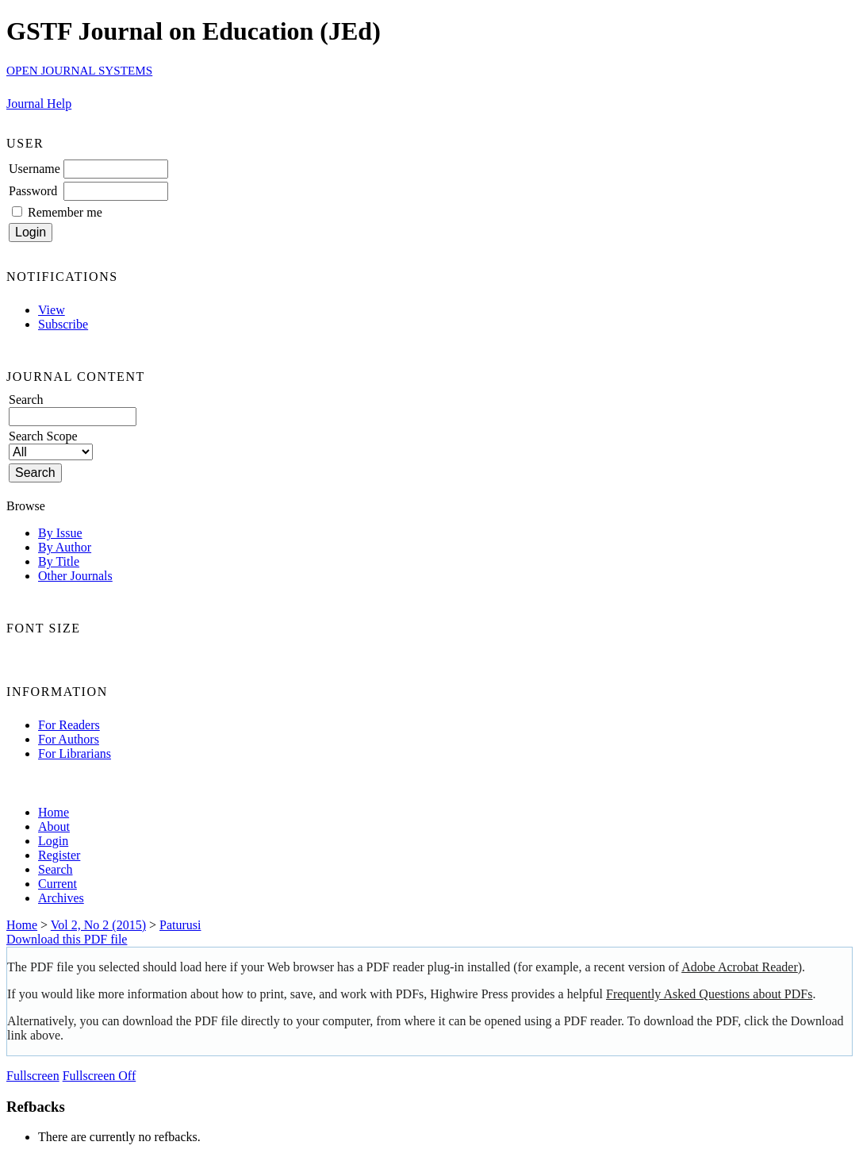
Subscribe (63, 324)
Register (59, 855)
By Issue (60, 533)
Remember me (65, 212)
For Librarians (74, 753)
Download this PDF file (66, 939)
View (51, 310)
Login (53, 841)
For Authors (68, 739)
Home (53, 812)
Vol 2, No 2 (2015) (98, 925)
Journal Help (38, 103)
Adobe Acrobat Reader (739, 967)
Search (55, 869)
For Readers (69, 725)
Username (34, 168)
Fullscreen (32, 1075)
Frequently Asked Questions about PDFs (709, 994)
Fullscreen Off (99, 1075)
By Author (64, 547)
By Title (58, 561)
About (54, 826)
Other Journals (75, 575)
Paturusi (180, 925)
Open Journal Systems (79, 70)
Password (33, 191)
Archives (61, 898)
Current (57, 883)
